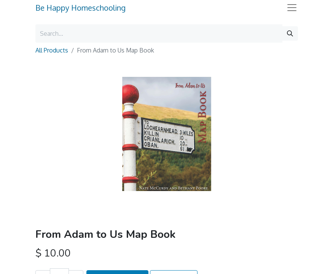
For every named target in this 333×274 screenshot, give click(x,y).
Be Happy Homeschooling (80, 8)
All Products (51, 50)
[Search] (290, 33)
